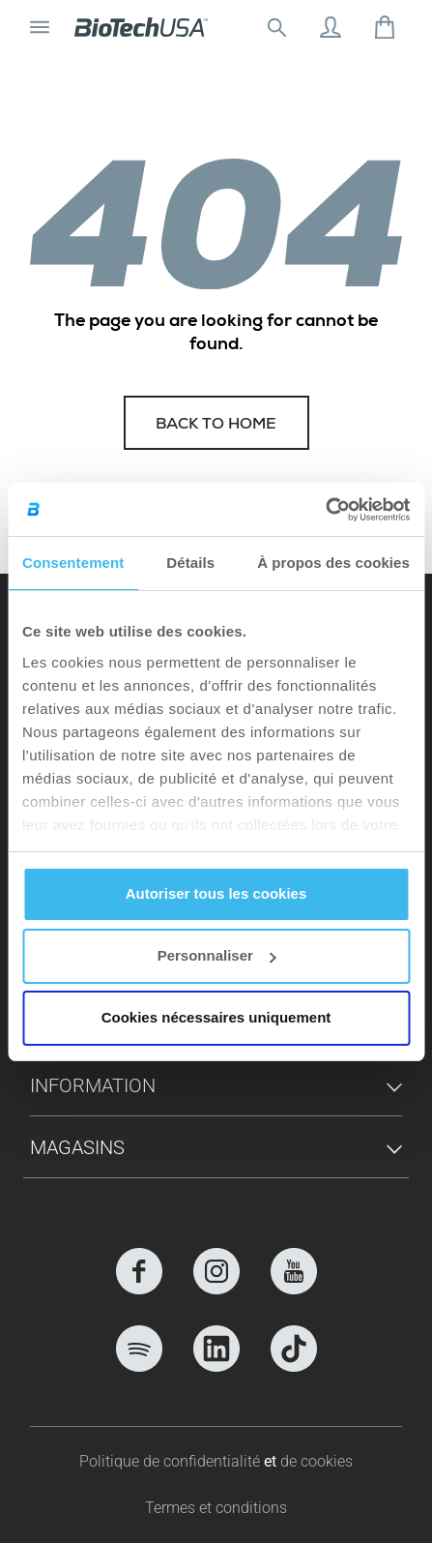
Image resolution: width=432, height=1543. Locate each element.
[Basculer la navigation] (39, 27)
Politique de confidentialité (171, 1461)
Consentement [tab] (73, 562)
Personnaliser (217, 955)
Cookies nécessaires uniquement (216, 1017)
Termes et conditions (216, 1507)
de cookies (316, 1461)
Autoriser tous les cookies (216, 893)
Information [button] (93, 1085)
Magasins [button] (77, 1147)
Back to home (216, 425)
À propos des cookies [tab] (333, 562)
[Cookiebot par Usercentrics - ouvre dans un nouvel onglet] (325, 509)
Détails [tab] (190, 562)
